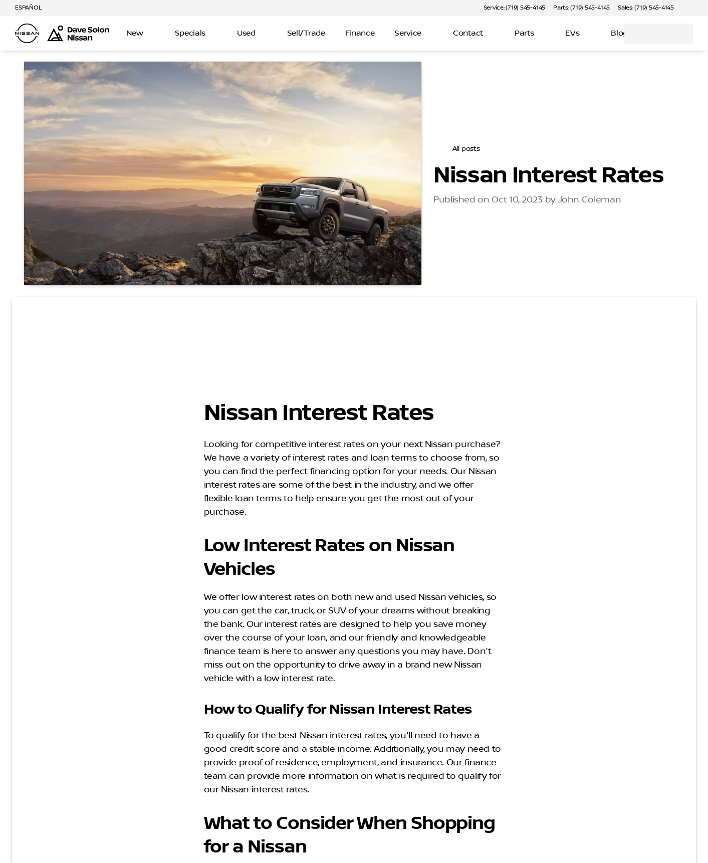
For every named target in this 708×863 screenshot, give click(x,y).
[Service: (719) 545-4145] (514, 8)
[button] (696, 8)
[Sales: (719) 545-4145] (646, 8)
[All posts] (460, 149)
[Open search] (592, 34)
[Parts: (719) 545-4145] (581, 8)
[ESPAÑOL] (24, 8)
